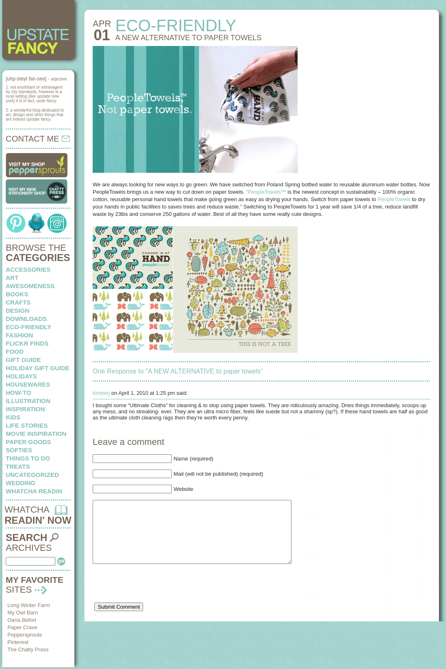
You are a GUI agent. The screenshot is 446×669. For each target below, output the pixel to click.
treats (18, 466)
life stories (27, 425)
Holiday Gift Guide (38, 367)
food (14, 351)
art (12, 277)
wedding (21, 482)
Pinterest (17, 642)
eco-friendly (28, 326)
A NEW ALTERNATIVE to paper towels (188, 38)
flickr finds (27, 343)
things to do (28, 458)
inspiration (25, 409)
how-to (18, 392)
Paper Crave (22, 627)
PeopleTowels (394, 199)
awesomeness (30, 285)
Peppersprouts (24, 635)
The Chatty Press (27, 649)
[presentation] (155, 599)
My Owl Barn (22, 612)
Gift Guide (23, 359)
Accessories (28, 269)
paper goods (28, 441)
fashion (19, 335)
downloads (26, 318)
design (18, 310)
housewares (28, 384)
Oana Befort (21, 620)
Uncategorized (32, 474)
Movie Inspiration (36, 433)
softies (19, 450)
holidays (21, 376)
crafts (18, 302)
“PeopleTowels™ (266, 192)
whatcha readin (34, 491)
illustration (28, 400)
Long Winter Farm (28, 605)
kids (13, 417)
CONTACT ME (38, 138)
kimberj (101, 393)
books (17, 294)
